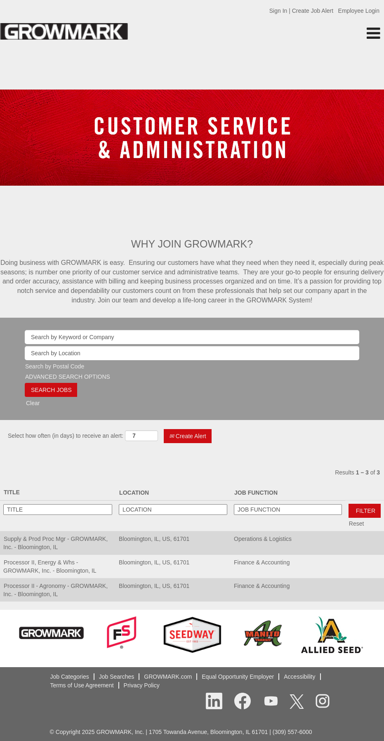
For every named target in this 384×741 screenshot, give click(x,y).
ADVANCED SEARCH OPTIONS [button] (67, 376)
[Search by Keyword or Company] (192, 337)
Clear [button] (33, 403)
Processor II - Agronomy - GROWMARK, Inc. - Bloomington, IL (55, 590)
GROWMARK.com (168, 676)
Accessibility (299, 676)
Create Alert (187, 436)
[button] (320, 33)
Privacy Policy (142, 685)
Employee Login (358, 10)
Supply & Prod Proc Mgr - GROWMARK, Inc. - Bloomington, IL (55, 543)
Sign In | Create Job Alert (301, 10)
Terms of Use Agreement (82, 685)
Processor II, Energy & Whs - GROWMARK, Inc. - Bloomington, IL (50, 566)
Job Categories (69, 676)
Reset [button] (356, 523)
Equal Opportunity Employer (238, 676)
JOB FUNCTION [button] (256, 492)
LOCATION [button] (134, 492)
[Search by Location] (192, 353)
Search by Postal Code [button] (54, 366)
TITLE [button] (12, 492)
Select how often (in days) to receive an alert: (65, 435)
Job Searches (116, 676)
